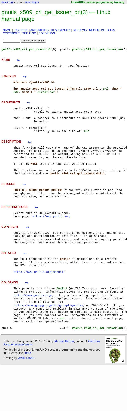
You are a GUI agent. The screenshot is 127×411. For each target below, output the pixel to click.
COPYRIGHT (11, 33)
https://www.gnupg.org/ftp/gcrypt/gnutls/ (49, 335)
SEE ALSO (29, 33)
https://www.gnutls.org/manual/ (39, 298)
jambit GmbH (26, 393)
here (28, 388)
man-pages (32, 2)
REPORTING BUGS (102, 30)
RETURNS (80, 30)
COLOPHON (47, 33)
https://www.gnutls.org (51, 236)
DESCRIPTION (61, 30)
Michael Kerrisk (64, 376)
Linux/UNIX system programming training (97, 2)
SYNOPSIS (20, 30)
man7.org (7, 2)
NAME (7, 30)
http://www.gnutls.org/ (34, 323)
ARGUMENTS (39, 30)
